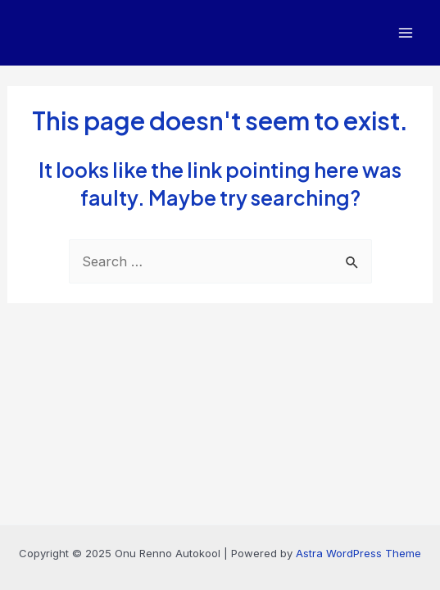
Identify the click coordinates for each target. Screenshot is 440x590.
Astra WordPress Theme (358, 553)
